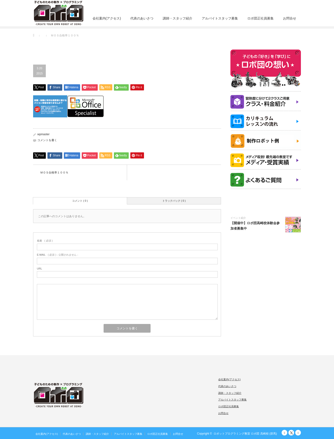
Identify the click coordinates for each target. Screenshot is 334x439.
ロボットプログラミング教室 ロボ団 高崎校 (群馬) (245, 433)
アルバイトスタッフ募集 (220, 18)
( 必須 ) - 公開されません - (57, 254)
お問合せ (289, 18)
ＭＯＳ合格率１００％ (54, 172)
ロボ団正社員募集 (260, 18)
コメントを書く (47, 140)
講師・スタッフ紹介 (177, 18)
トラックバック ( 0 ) (174, 200)
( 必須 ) (45, 240)
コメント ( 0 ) (80, 200)
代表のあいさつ (141, 18)
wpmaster (43, 134)
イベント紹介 (238, 217)
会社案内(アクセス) (107, 18)
